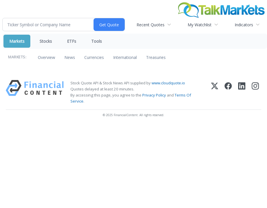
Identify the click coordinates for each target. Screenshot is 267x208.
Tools (96, 41)
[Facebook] (228, 92)
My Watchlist (200, 24)
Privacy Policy (154, 95)
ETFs (71, 41)
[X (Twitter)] (215, 92)
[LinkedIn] (242, 92)
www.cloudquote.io (168, 83)
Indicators (244, 24)
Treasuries (156, 57)
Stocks (46, 41)
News (69, 57)
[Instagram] (255, 92)
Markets (17, 41)
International (125, 57)
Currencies (94, 57)
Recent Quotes (151, 24)
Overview (46, 57)
